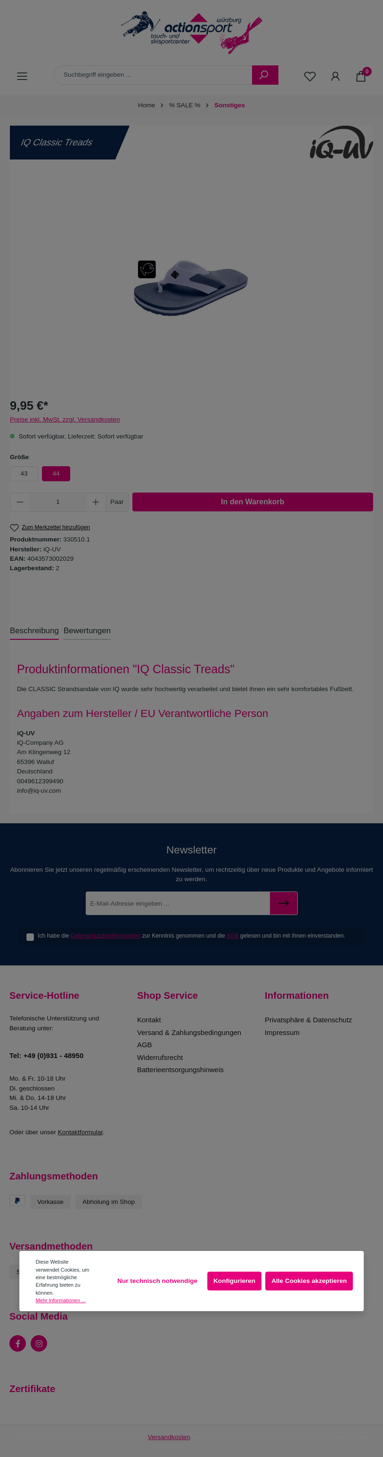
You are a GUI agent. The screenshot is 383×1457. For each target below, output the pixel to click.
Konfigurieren (234, 1280)
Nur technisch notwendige (157, 1280)
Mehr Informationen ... (61, 1300)
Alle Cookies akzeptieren (309, 1280)
